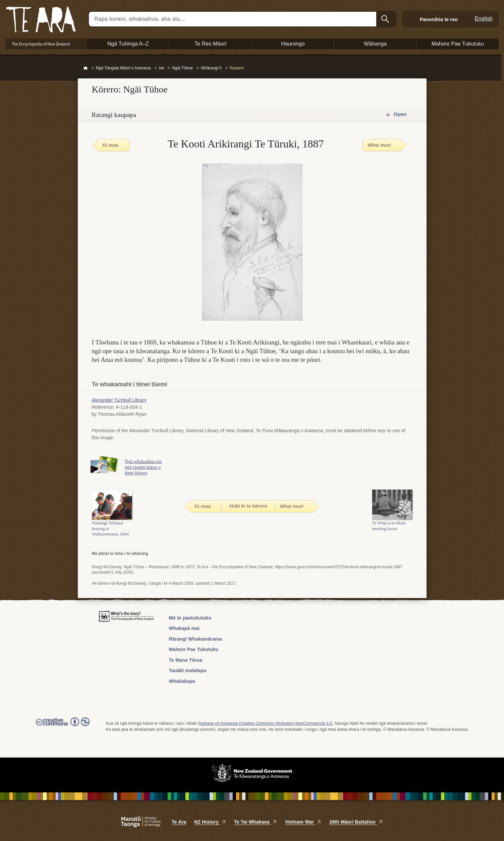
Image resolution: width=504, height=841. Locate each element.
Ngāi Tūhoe (182, 68)
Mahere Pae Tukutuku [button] (458, 44)
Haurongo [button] (292, 44)
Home (85, 68)
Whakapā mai (184, 628)
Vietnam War (303, 822)
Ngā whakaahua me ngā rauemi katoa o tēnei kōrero (144, 467)
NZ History (210, 822)
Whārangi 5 (211, 68)
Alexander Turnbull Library (119, 400)
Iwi (161, 68)
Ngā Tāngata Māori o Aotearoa (123, 68)
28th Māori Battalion (356, 822)
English (484, 18)
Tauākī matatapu (188, 670)
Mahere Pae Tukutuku (193, 649)
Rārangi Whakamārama (195, 639)
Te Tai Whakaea (255, 822)
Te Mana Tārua (186, 660)
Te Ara (179, 822)
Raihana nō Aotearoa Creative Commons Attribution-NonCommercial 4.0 (265, 723)
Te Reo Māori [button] (210, 44)
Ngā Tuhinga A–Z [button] (128, 44)
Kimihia (386, 19)
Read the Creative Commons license (63, 726)
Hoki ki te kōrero (248, 506)
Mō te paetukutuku (190, 618)
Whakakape (182, 681)
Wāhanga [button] (375, 44)
